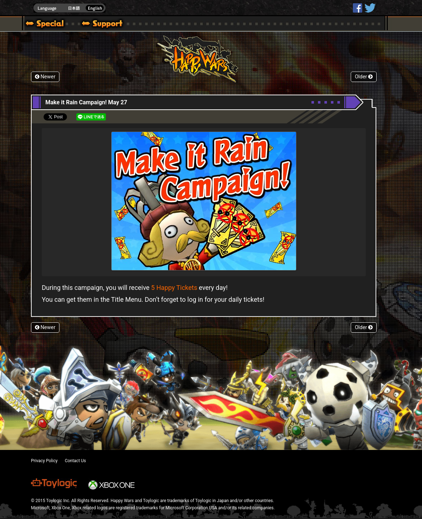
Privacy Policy (44, 460)
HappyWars (357, 8)
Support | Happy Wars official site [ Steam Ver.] (96, 24)
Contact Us (75, 460)
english (69, 8)
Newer (45, 77)
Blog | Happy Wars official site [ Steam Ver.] (42, 24)
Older (364, 77)
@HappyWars (370, 8)
